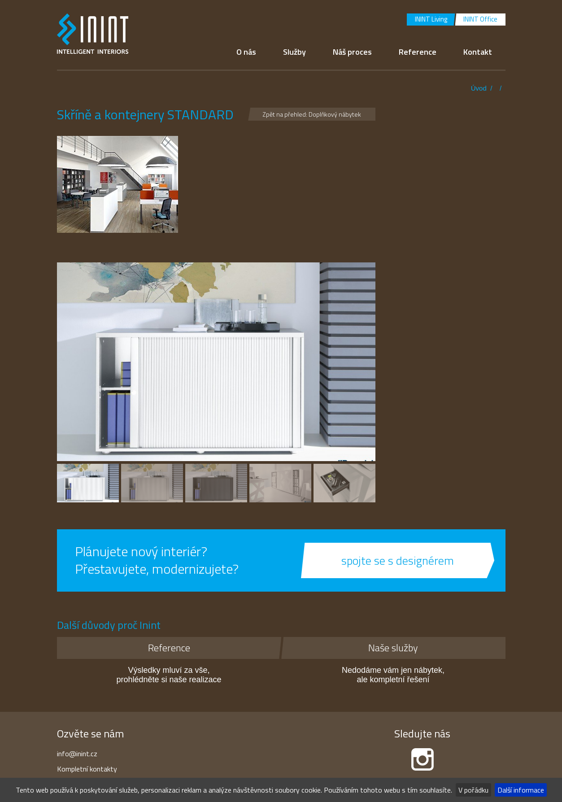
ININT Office (480, 19)
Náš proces (352, 52)
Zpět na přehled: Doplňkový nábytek (311, 114)
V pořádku (473, 790)
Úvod (479, 88)
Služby (294, 52)
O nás (246, 52)
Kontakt (477, 52)
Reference (417, 52)
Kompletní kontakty (87, 768)
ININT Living (431, 19)
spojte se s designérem (397, 560)
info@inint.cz (77, 753)
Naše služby (393, 647)
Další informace (520, 790)
